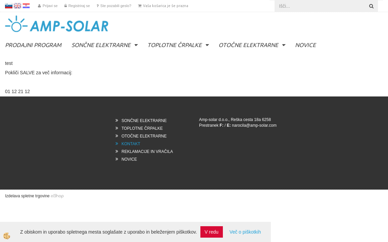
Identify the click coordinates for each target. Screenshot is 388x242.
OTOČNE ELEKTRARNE (248, 45)
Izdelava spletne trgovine (27, 196)
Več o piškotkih (245, 232)
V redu (212, 232)
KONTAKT (131, 144)
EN (17, 5)
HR (26, 5)
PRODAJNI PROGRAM (33, 45)
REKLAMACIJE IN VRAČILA (147, 151)
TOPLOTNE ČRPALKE (174, 45)
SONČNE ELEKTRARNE (101, 45)
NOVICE (305, 45)
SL (8, 5)
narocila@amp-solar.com (254, 125)
